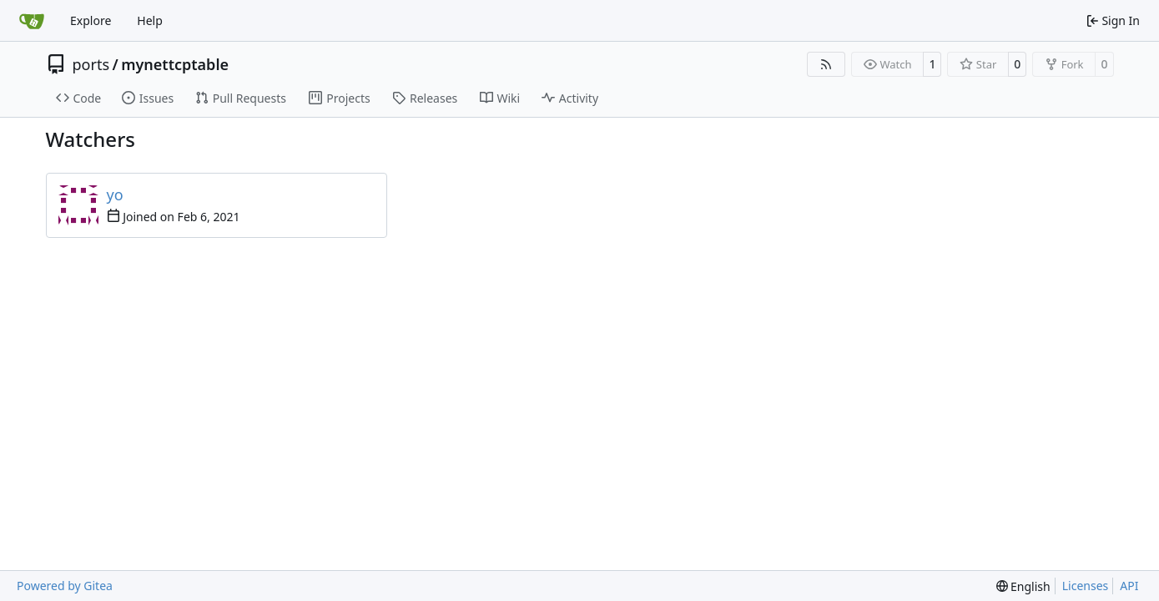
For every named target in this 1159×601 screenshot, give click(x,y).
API (1129, 585)
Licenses (1085, 585)
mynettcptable (175, 64)
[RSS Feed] (826, 64)
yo (115, 194)
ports (91, 64)
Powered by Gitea (65, 585)
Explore (90, 20)
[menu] (1023, 586)
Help (150, 20)
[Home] (31, 21)
